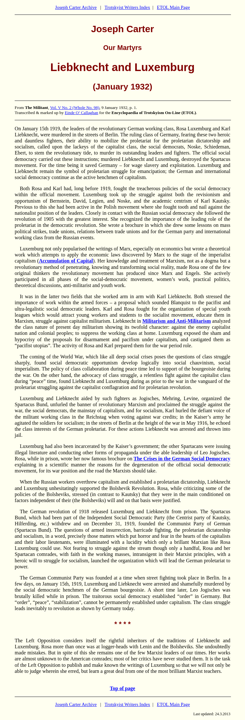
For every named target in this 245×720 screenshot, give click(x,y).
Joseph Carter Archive (76, 7)
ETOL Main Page (173, 7)
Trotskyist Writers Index (127, 7)
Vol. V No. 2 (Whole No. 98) (74, 107)
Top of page (122, 688)
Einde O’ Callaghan (81, 112)
